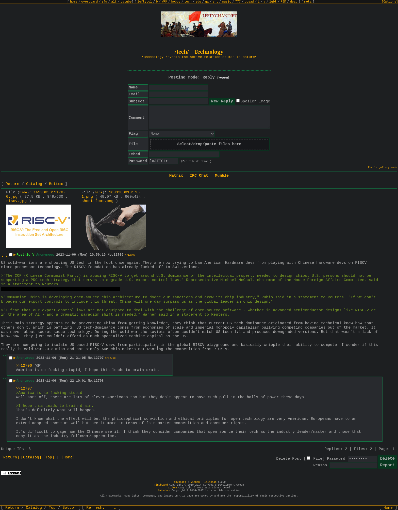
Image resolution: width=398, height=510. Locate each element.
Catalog (34, 184)
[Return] (223, 77)
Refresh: (101, 508)
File (317, 459)
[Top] (48, 457)
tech (188, 2)
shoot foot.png (97, 201)
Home (388, 508)
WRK (164, 2)
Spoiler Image (255, 101)
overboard (89, 2)
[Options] (390, 2)
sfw (104, 2)
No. (110, 255)
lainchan (210, 482)
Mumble (222, 176)
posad (249, 2)
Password (336, 459)
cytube (126, 2)
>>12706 (24, 366)
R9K (283, 2)
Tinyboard (179, 482)
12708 (99, 381)
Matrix (176, 176)
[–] (4, 255)
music (226, 2)
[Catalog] (31, 457)
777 (238, 2)
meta (308, 2)
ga (207, 2)
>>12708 (110, 358)
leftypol (144, 2)
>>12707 (130, 255)
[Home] (68, 457)
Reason (320, 465)
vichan (195, 482)
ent (215, 2)
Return (12, 184)
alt (114, 2)
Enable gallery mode (382, 167)
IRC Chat (199, 176)
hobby (175, 2)
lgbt (273, 2)
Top (52, 508)
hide (23, 192)
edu (198, 2)
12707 (99, 358)
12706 (118, 255)
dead (293, 2)
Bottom (56, 184)
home (73, 2)
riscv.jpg (16, 201)
